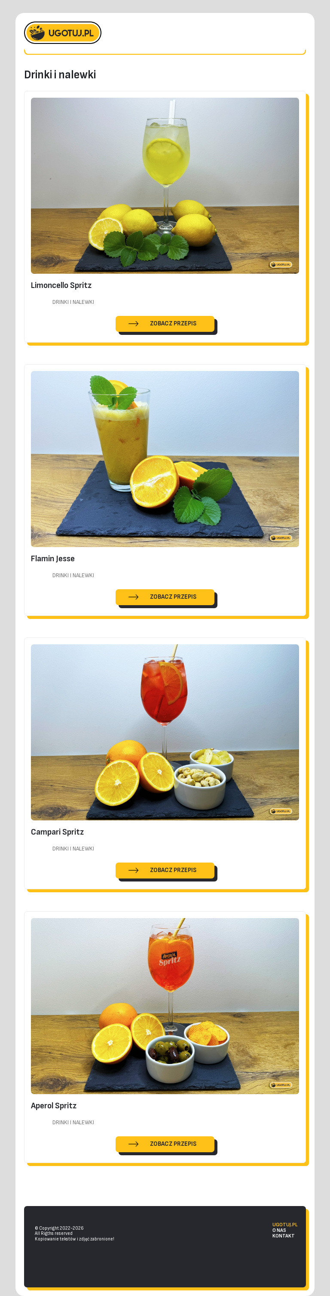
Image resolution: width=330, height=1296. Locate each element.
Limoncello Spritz (61, 285)
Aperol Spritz (53, 1105)
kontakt (283, 1236)
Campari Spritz (57, 832)
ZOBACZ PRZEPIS (173, 323)
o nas (279, 1230)
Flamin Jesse (53, 559)
